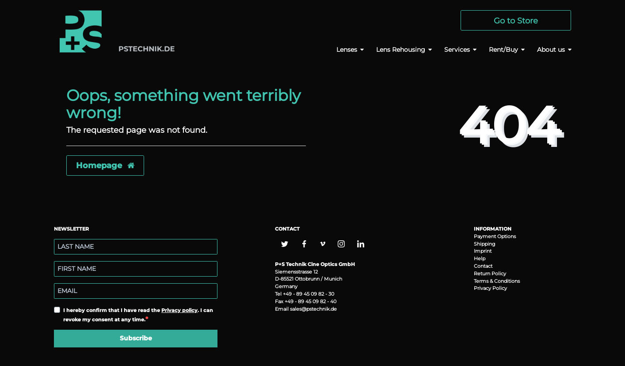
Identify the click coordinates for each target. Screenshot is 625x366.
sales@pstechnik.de (313, 309)
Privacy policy (179, 310)
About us (551, 50)
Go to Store (516, 20)
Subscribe (136, 338)
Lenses (346, 50)
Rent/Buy (503, 50)
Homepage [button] (105, 165)
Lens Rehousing (400, 50)
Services (457, 50)
